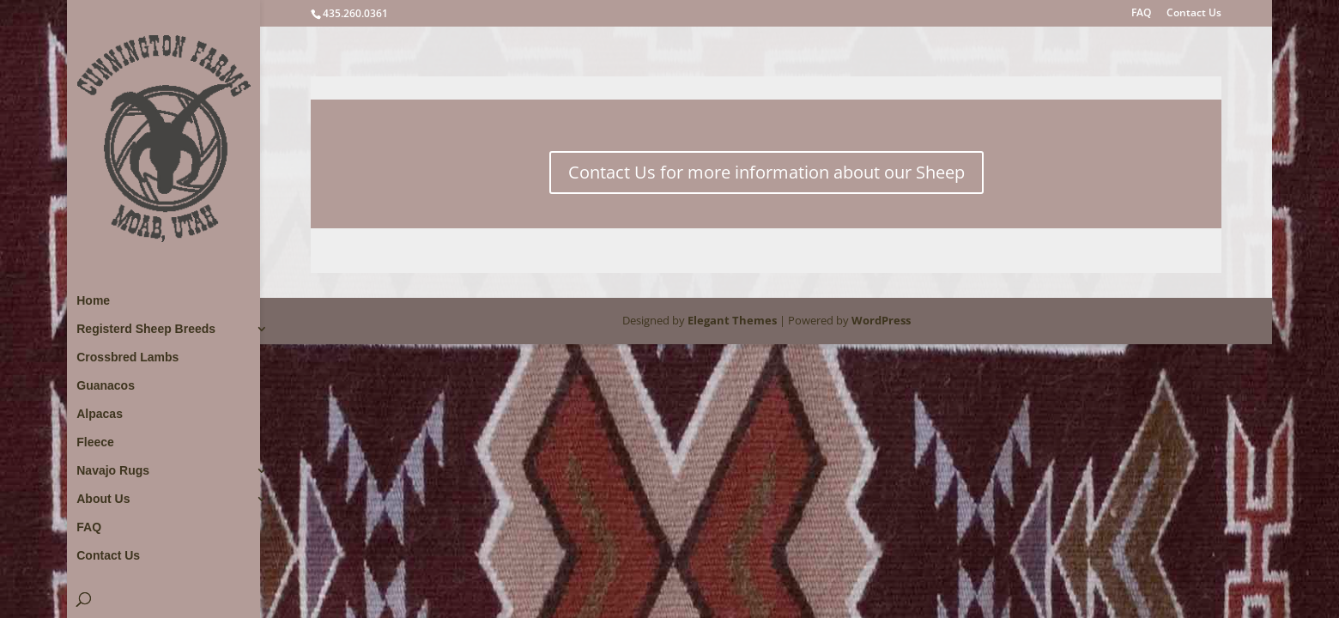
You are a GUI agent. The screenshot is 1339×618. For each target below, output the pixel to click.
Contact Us (1193, 14)
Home (93, 300)
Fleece (95, 442)
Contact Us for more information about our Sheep (766, 172)
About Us (103, 499)
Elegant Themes (732, 320)
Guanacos (105, 385)
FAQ (1141, 14)
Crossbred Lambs (127, 357)
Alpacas (99, 414)
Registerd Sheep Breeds (145, 329)
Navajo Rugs (112, 470)
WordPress (881, 320)
